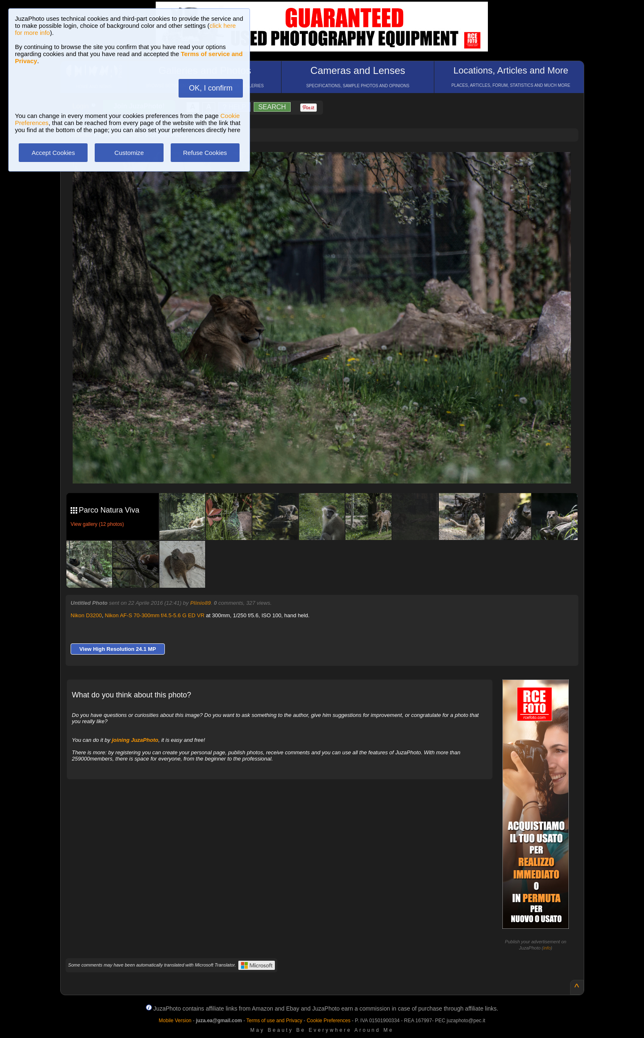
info (547, 947)
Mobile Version (175, 1020)
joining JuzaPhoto (135, 740)
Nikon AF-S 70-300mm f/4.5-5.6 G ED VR (155, 615)
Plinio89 (200, 603)
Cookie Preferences (328, 1020)
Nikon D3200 (86, 615)
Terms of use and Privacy (274, 1020)
